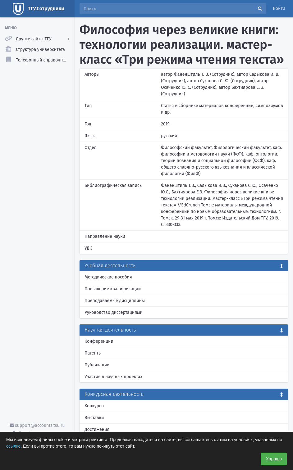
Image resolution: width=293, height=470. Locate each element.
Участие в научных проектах (113, 376)
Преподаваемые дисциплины (115, 300)
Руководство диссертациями (114, 312)
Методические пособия (108, 277)
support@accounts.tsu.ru (37, 425)
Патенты (93, 353)
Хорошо (274, 458)
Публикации (97, 365)
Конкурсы (94, 406)
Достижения (97, 429)
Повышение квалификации (113, 288)
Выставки (94, 417)
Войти (279, 8)
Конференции (99, 341)
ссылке (13, 446)
